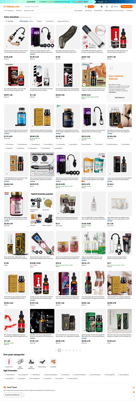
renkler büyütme (9, 374)
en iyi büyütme (60, 144)
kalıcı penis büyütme (95, 374)
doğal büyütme (9, 378)
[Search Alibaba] (54, 7)
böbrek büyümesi (22, 144)
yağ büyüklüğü (57, 148)
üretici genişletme (109, 374)
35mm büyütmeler (34, 378)
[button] (86, 7)
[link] (133, 387)
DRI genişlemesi (35, 144)
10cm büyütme (9, 144)
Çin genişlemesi (45, 148)
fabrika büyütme (32, 148)
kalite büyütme (35, 374)
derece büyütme (48, 144)
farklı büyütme (65, 374)
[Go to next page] (80, 350)
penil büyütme (21, 378)
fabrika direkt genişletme (50, 374)
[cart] (107, 7)
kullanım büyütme (85, 144)
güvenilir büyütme (72, 378)
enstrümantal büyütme (79, 374)
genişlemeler (9, 148)
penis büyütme (72, 144)
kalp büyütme (20, 148)
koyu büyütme (98, 144)
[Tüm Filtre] (9, 21)
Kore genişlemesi (23, 374)
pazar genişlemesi (123, 374)
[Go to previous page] (55, 350)
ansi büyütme (47, 378)
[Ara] (90, 6)
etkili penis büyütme (112, 144)
